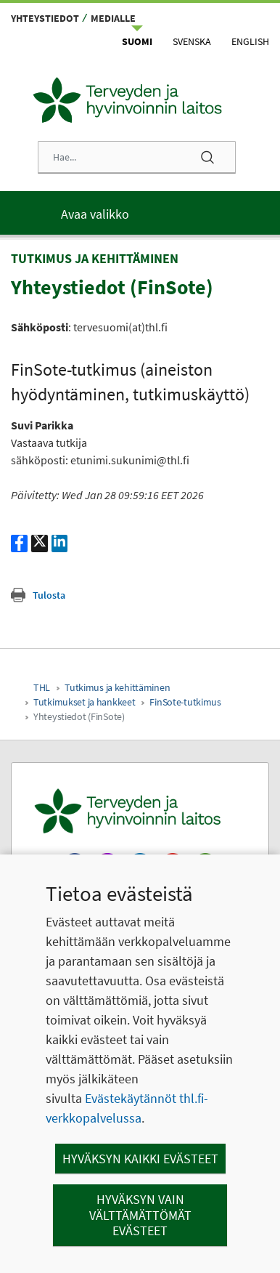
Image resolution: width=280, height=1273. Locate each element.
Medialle (113, 18)
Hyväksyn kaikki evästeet (140, 1158)
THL (41, 687)
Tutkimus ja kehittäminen (117, 687)
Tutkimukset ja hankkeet (84, 701)
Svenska (192, 41)
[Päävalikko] (140, 213)
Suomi (137, 41)
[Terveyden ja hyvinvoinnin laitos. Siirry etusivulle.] (140, 810)
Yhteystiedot (45, 18)
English (250, 41)
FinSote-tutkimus (185, 701)
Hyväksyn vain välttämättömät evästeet (140, 1215)
